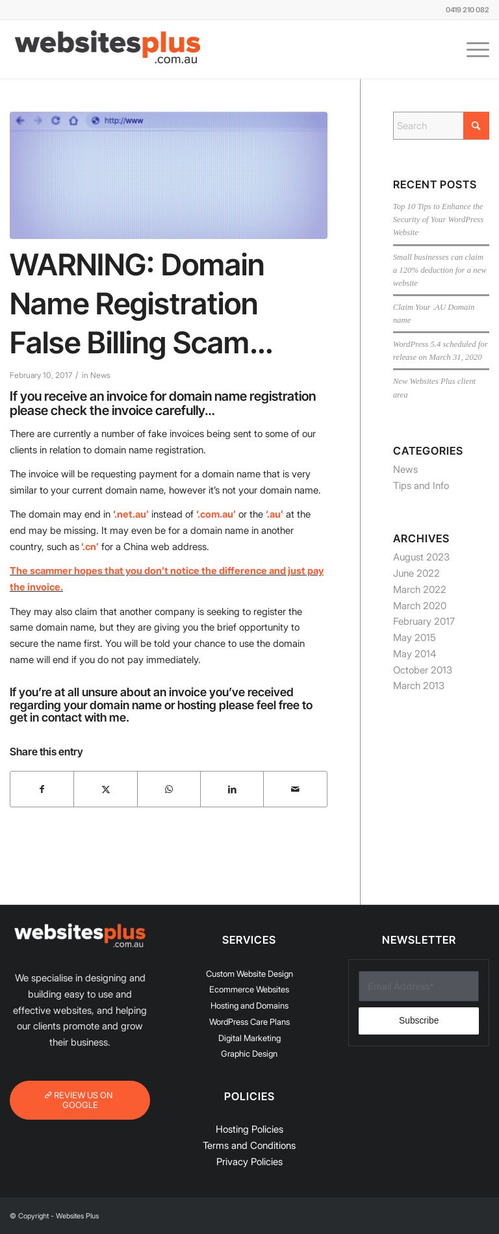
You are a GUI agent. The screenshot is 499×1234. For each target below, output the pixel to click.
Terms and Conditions (249, 1145)
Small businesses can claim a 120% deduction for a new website (440, 270)
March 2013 (418, 685)
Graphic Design (249, 1053)
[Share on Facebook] (41, 789)
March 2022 (419, 589)
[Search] (441, 126)
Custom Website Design (249, 973)
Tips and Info (421, 485)
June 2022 (416, 573)
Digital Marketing (249, 1038)
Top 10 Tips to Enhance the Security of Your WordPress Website (438, 219)
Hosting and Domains (249, 1005)
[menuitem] (471, 49)
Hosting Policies (249, 1129)
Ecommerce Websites (249, 989)
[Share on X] (105, 789)
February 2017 (424, 621)
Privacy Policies (249, 1161)
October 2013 (422, 670)
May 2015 (414, 637)
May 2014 (414, 654)
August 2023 (421, 557)
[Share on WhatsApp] (169, 789)
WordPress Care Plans (249, 1021)
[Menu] (471, 49)
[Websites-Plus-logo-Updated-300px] (107, 49)
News (100, 375)
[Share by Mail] (295, 789)
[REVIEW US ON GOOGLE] (80, 1100)
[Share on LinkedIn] (232, 789)
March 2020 (419, 605)
